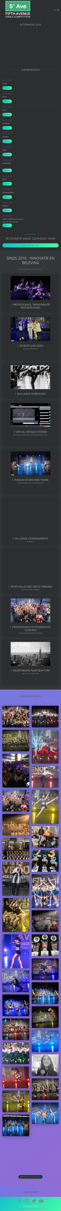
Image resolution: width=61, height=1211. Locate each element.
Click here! (7, 88)
